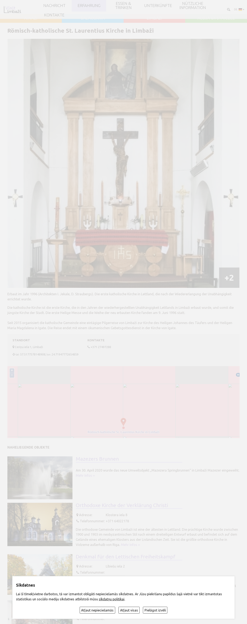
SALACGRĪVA (93, 18)
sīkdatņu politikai (111, 599)
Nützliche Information (192, 6)
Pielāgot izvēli (155, 610)
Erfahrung (89, 6)
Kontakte (54, 15)
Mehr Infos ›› (85, 475)
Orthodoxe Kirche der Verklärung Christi (122, 505)
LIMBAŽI (154, 18)
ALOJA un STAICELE (216, 18)
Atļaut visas (129, 610)
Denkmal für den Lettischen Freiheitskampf (125, 556)
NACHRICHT (54, 6)
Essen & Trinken (123, 6)
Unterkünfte (158, 6)
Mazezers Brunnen (97, 459)
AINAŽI (30, 18)
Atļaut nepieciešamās (97, 610)
